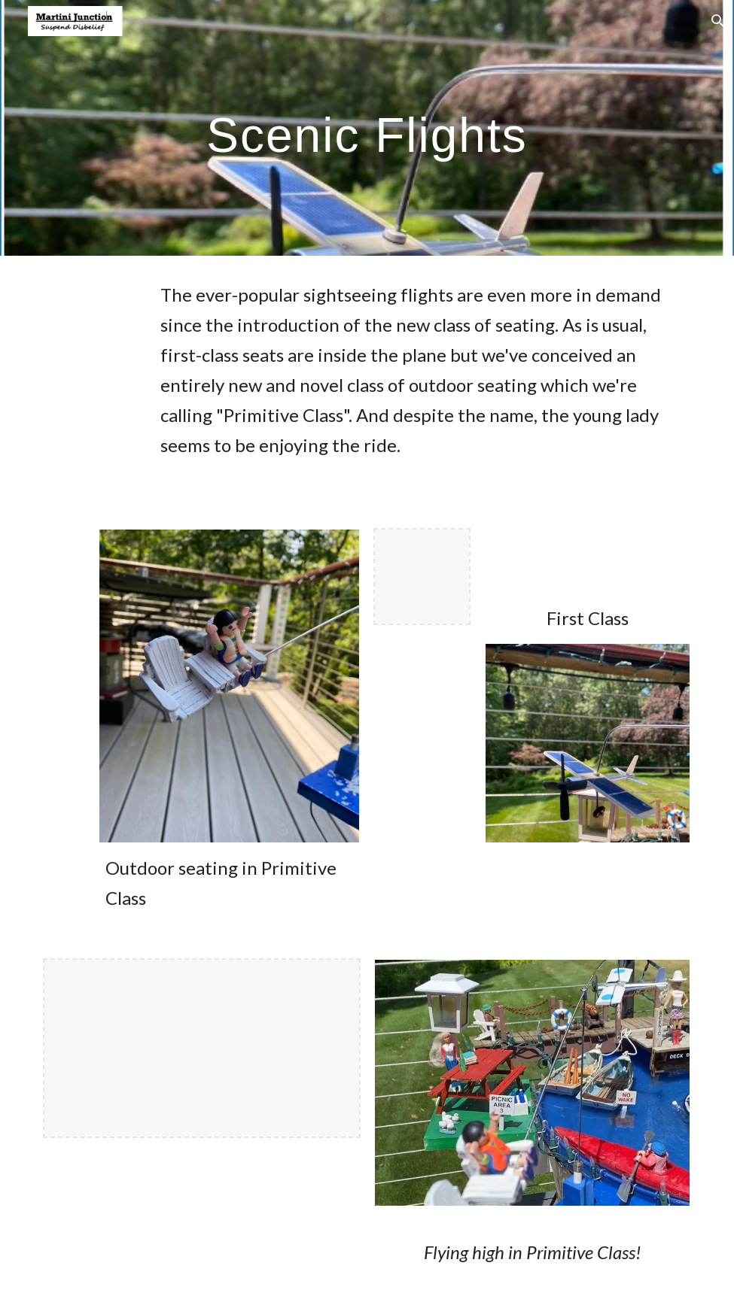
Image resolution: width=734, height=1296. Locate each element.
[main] (367, 127)
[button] (716, 21)
